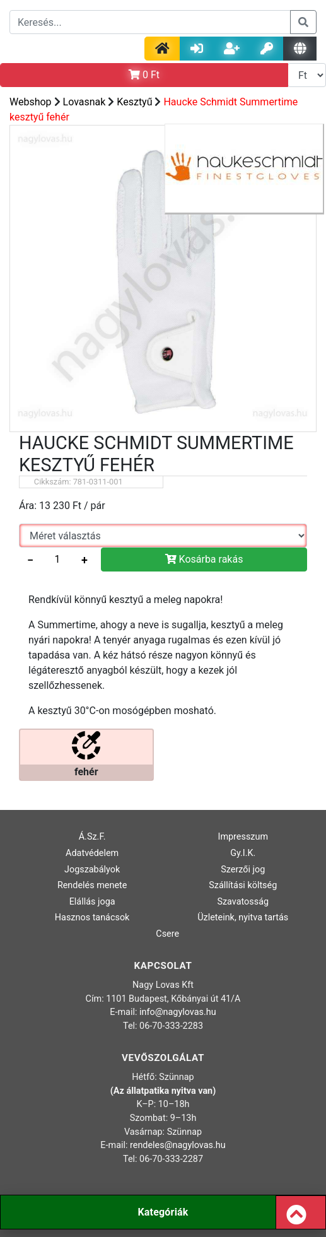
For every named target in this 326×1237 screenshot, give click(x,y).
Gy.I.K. (242, 853)
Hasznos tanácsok (92, 917)
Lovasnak (84, 102)
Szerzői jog (243, 869)
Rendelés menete (92, 885)
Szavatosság (243, 901)
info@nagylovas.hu (177, 1012)
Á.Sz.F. (92, 836)
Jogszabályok (92, 869)
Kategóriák (162, 1212)
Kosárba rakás (204, 559)
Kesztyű (134, 102)
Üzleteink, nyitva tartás (242, 917)
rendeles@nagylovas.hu (178, 1145)
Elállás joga (92, 901)
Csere (167, 934)
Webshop (30, 102)
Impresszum (243, 836)
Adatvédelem (92, 853)
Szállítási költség (243, 885)
